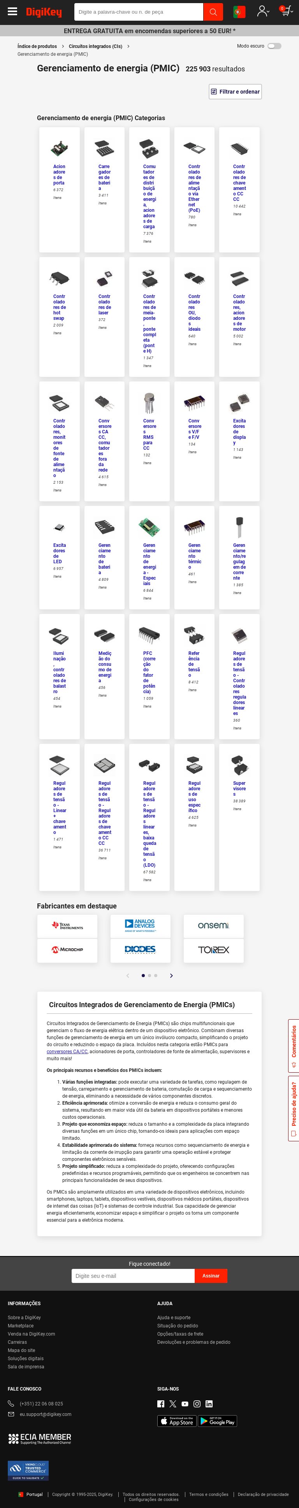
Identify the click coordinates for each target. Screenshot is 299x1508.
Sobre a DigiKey (24, 1317)
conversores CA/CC (67, 1051)
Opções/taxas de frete (180, 1334)
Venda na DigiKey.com (31, 1334)
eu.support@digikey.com (40, 1415)
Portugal (30, 1494)
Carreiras (17, 1342)
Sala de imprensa (26, 1367)
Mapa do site (21, 1350)
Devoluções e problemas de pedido (193, 1342)
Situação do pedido (177, 1326)
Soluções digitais (26, 1358)
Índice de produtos (37, 46)
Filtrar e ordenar (240, 92)
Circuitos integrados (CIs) (95, 46)
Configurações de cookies (154, 1499)
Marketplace (20, 1326)
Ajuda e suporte (173, 1317)
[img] (44, 14)
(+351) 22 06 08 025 (35, 1404)
